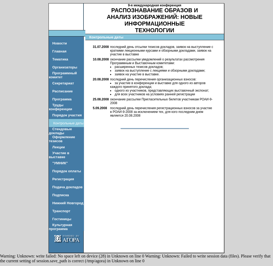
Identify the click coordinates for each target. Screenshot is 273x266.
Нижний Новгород (67, 203)
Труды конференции (60, 107)
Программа (61, 99)
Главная (59, 51)
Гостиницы (61, 219)
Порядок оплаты (66, 171)
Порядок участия (67, 115)
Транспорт (61, 211)
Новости (59, 43)
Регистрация (63, 179)
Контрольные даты (68, 123)
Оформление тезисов (62, 139)
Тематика (60, 59)
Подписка (60, 195)
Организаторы (64, 67)
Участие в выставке (59, 155)
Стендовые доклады (60, 131)
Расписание (62, 91)
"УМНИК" (60, 163)
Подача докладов (67, 187)
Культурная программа (60, 227)
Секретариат (63, 83)
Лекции (58, 147)
